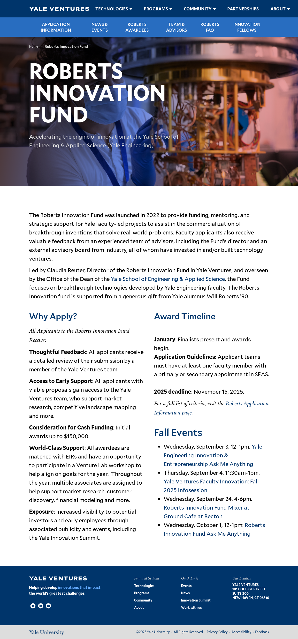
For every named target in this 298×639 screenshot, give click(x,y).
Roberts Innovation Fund (66, 46)
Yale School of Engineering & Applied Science (168, 279)
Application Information (56, 27)
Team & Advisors (176, 27)
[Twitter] (33, 606)
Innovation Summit (196, 600)
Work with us (191, 607)
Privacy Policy (217, 632)
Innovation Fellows (246, 27)
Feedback (262, 632)
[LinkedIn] (41, 606)
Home (33, 46)
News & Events (100, 27)
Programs (156, 9)
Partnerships (243, 9)
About (278, 9)
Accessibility (241, 632)
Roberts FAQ (209, 27)
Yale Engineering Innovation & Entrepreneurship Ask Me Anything (213, 455)
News (185, 593)
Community (198, 9)
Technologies (111, 9)
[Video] (48, 606)
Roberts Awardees (137, 27)
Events (186, 585)
